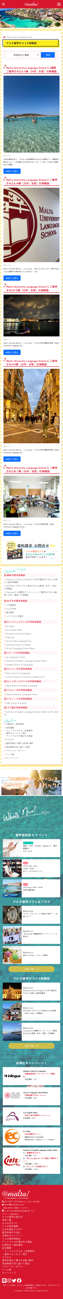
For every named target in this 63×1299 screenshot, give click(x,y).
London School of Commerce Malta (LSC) (25, 676)
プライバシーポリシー (16, 750)
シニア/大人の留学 (14, 616)
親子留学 (10, 612)
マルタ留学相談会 (11, 1238)
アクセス (10, 739)
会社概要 (10, 727)
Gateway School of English (18, 644)
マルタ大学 (11, 608)
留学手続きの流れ (11, 1232)
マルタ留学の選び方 (12, 1216)
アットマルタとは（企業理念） (20, 730)
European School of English (18, 633)
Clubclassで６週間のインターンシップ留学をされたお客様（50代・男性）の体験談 (30, 593)
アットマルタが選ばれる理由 (19, 735)
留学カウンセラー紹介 (16, 733)
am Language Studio (15, 657)
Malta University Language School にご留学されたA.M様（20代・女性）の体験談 (31, 181)
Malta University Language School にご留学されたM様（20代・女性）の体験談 (31, 362)
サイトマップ (12, 758)
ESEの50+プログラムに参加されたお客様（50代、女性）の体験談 (31, 587)
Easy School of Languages (18, 673)
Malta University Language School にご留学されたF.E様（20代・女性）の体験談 (31, 288)
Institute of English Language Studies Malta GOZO (31, 713)
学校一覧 (6, 1220)
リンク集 (10, 754)
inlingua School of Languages (19, 664)
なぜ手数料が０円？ (12, 1229)
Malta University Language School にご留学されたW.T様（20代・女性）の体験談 (31, 469)
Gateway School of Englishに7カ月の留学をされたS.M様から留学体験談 (30, 581)
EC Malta (10, 626)
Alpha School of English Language (21, 685)
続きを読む (12, 171)
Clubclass (10, 637)
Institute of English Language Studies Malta (26, 660)
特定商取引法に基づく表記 (18, 747)
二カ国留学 (11, 605)
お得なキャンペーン (12, 1235)
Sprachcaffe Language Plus (19, 641)
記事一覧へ (30, 969)
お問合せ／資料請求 (15, 724)
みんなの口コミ (10, 1223)
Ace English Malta (14, 629)
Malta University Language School (22, 694)
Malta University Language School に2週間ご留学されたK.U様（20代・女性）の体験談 (31, 69)
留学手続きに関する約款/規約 (19, 743)
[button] (5, 783)
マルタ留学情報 (10, 1226)
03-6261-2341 (11, 1201)
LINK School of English (16, 703)
